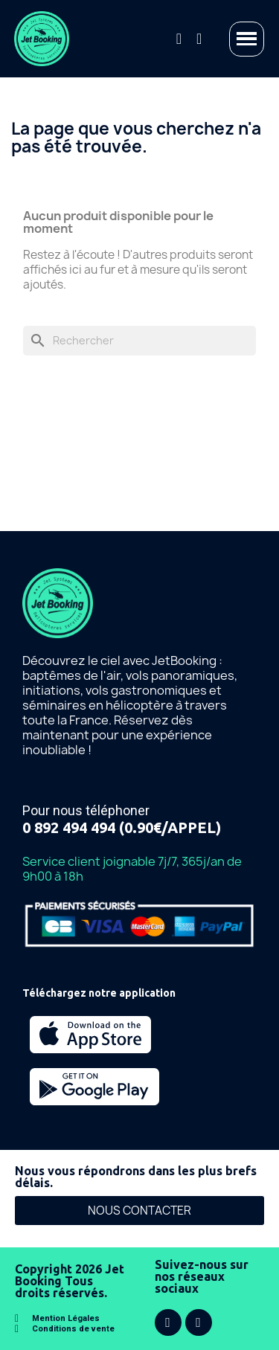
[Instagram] (198, 1322)
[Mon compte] (199, 38)
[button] (179, 38)
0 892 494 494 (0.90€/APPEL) (121, 827)
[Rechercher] (139, 341)
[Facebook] (168, 1322)
